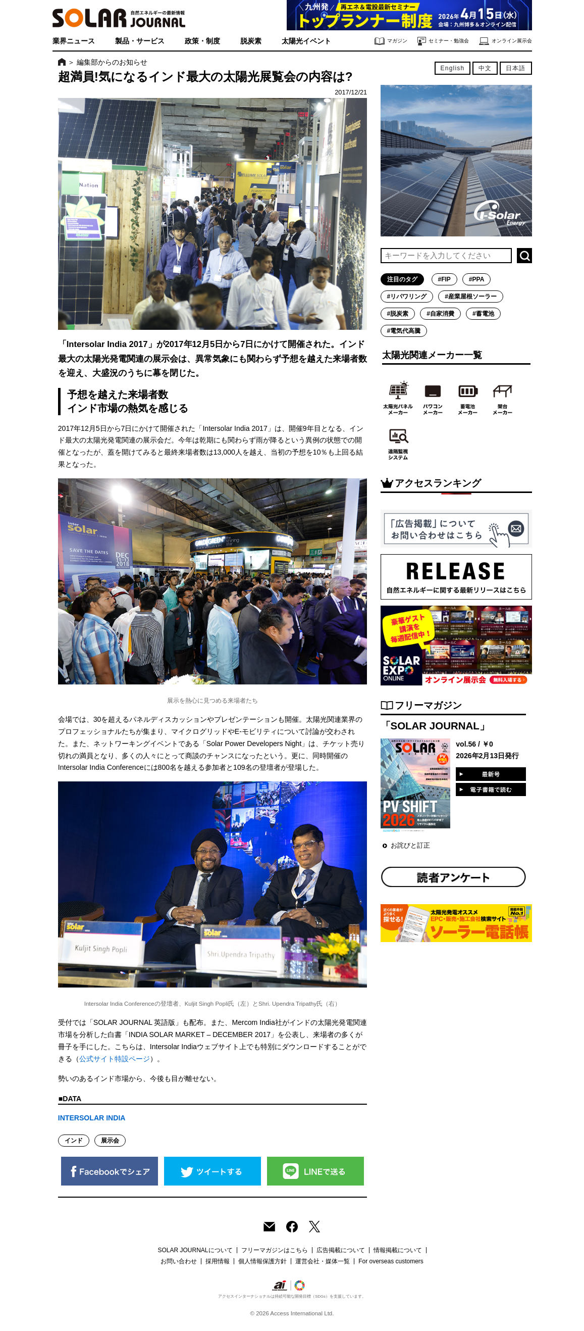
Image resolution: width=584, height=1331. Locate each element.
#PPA (476, 279)
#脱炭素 (398, 313)
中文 (485, 68)
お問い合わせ (179, 1261)
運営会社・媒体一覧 (322, 1261)
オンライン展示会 (505, 41)
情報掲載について (398, 1250)
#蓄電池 (483, 313)
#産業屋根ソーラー (471, 296)
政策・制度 (202, 40)
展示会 (110, 1140)
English (453, 68)
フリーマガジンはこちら (274, 1250)
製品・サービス (140, 40)
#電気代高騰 (404, 330)
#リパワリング (407, 296)
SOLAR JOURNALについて (194, 1250)
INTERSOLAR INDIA (92, 1118)
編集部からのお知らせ (112, 62)
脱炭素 (250, 40)
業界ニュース (73, 40)
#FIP (444, 279)
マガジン (391, 41)
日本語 (516, 68)
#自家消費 (440, 313)
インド (74, 1140)
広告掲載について (340, 1250)
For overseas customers (390, 1261)
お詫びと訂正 (410, 845)
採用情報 (217, 1261)
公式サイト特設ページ (114, 1059)
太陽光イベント (306, 40)
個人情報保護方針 (262, 1261)
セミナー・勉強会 (443, 41)
